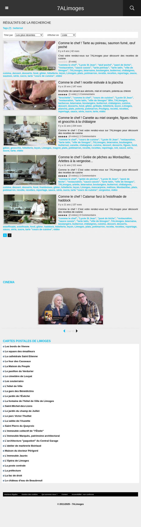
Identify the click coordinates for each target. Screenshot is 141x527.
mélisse (7, 186)
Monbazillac (18, 186)
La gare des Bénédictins (17, 389)
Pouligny (75, 107)
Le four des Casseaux (16, 359)
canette (62, 142)
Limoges (122, 72)
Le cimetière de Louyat (17, 374)
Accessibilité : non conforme (75, 492)
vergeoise (127, 186)
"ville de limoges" (73, 140)
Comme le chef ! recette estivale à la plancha (91, 81)
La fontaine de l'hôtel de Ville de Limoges (27, 399)
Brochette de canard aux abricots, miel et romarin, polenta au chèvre (94, 90)
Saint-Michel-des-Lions (17, 404)
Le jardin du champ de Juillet (20, 409)
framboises (80, 183)
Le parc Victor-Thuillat (16, 414)
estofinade (128, 222)
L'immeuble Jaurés (14, 453)
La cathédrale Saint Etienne (19, 354)
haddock (75, 224)
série (65, 75)
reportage (39, 75)
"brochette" (64, 96)
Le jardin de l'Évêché (15, 394)
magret (101, 145)
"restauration (65, 67)
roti (26, 147)
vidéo (105, 75)
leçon (113, 72)
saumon (57, 75)
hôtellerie (104, 72)
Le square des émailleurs (18, 349)
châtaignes (123, 70)
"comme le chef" (67, 64)
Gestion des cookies (27, 492)
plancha (113, 104)
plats (130, 72)
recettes (28, 75)
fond (88, 72)
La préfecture (11, 468)
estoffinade (116, 222)
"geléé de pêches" (86, 176)
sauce (48, 75)
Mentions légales (10, 492)
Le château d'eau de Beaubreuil (22, 478)
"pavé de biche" (117, 64)
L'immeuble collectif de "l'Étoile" (22, 428)
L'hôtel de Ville (12, 384)
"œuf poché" (101, 64)
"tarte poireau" (98, 67)
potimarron (9, 75)
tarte (134, 107)
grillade (75, 104)
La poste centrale (14, 463)
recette (19, 75)
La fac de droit (12, 473)
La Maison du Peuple (16, 364)
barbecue (128, 99)
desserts (80, 72)
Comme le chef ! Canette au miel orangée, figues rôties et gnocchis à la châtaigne (94, 117)
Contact (59, 492)
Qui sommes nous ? (45, 492)
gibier (95, 72)
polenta (129, 104)
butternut (111, 70)
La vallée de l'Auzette (16, 419)
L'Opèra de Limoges (15, 458)
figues (111, 142)
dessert (71, 72)
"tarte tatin (112, 67)
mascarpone (129, 183)
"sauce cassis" (81, 67)
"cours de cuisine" (100, 96)
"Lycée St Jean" (85, 64)
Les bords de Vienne (15, 344)
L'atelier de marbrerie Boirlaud (21, 443)
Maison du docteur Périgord (20, 448)
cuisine (62, 72)
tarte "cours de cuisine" (88, 75)
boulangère (99, 70)
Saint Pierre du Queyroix (18, 423)
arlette (61, 181)
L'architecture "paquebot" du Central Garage (29, 438)
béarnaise (87, 70)
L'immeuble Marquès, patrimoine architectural (30, 433)
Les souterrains (13, 379)
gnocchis (63, 145)
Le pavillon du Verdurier (17, 369)
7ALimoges (70, 8)
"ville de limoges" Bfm (97, 99)
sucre (72, 75)
